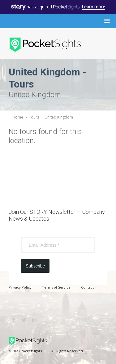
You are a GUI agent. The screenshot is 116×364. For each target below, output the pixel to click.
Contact (87, 287)
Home (17, 117)
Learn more (93, 7)
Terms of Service (56, 287)
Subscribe (35, 265)
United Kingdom (59, 117)
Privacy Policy (20, 287)
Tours (34, 117)
